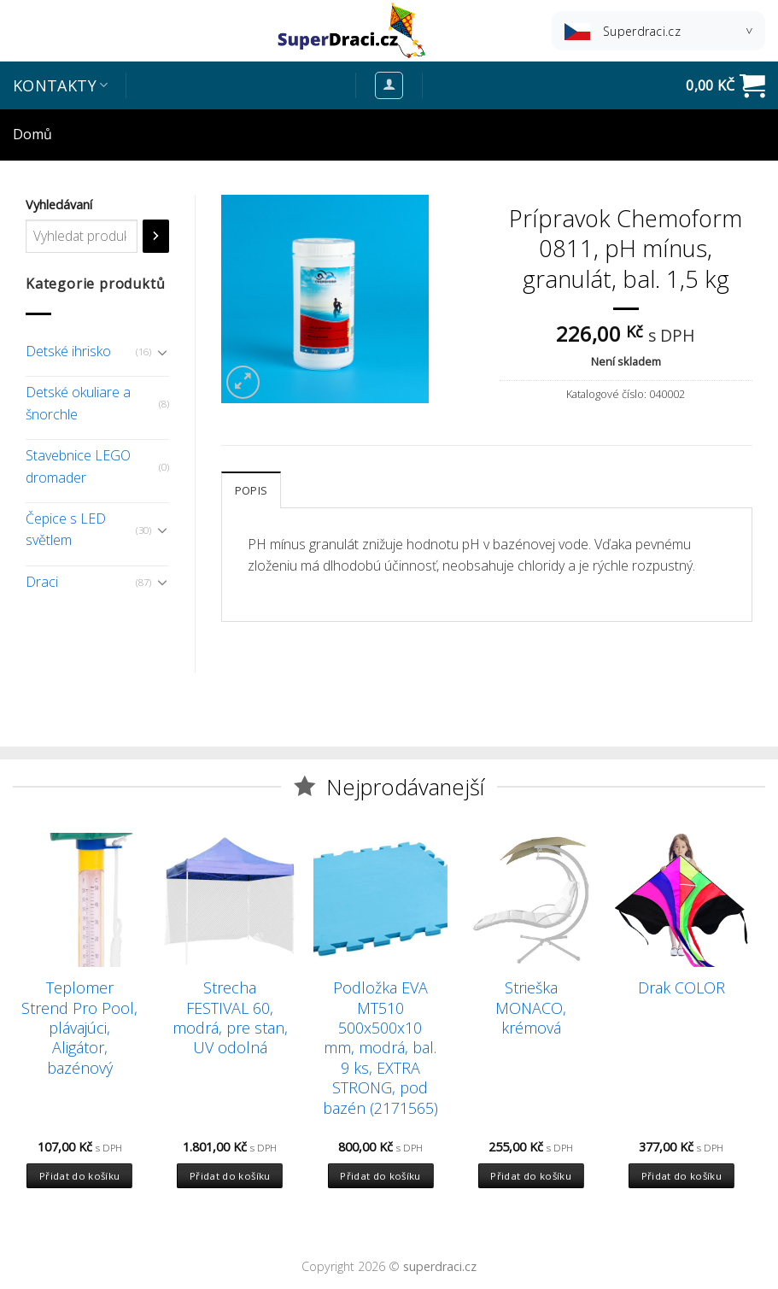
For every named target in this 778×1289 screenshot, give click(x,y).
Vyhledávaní (59, 204)
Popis (251, 490)
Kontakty (60, 85)
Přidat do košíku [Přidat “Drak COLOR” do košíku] (681, 1175)
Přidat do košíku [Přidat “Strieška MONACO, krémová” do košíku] (530, 1175)
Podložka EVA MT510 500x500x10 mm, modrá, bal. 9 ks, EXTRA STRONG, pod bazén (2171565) (380, 1047)
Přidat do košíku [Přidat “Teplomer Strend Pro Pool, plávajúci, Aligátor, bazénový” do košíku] (79, 1175)
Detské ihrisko (68, 351)
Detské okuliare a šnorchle (78, 403)
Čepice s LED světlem (66, 529)
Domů (32, 134)
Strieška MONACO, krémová (530, 1008)
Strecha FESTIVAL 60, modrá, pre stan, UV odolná (230, 1018)
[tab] (251, 489)
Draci (42, 581)
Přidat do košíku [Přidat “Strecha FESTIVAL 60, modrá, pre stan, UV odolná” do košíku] (230, 1175)
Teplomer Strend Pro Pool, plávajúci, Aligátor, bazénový (79, 1028)
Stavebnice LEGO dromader (78, 466)
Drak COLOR (681, 988)
